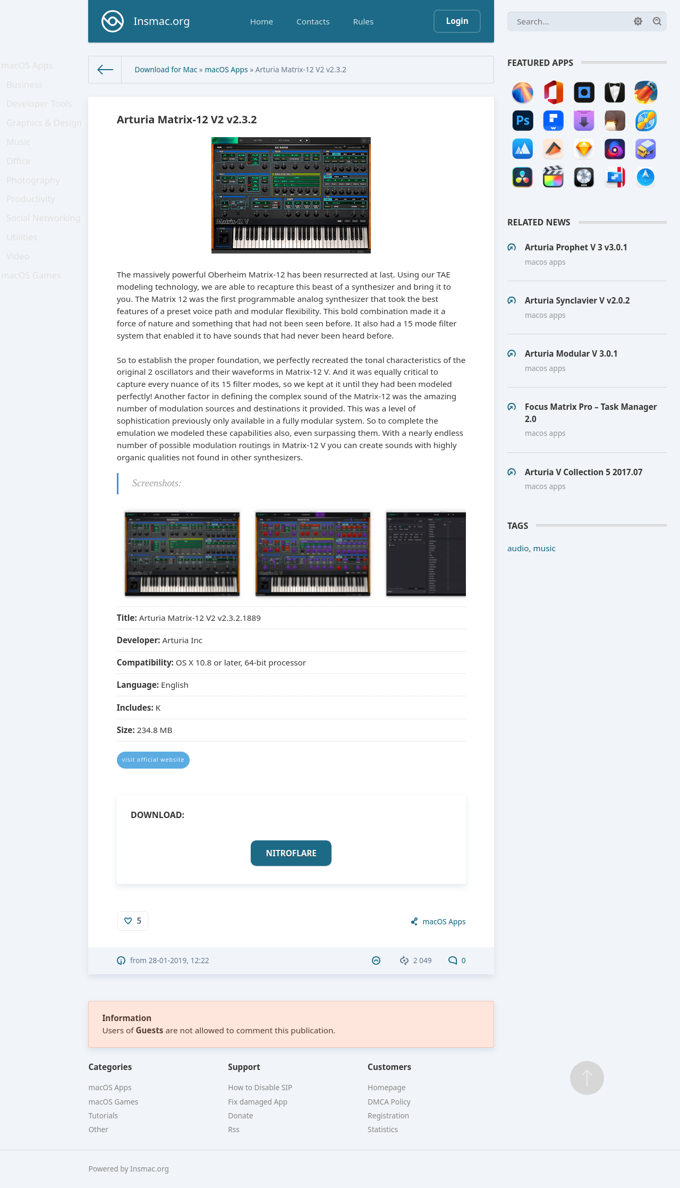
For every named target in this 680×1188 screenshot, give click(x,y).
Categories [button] (110, 1066)
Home (261, 21)
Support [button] (244, 1066)
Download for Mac (165, 69)
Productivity (33, 222)
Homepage (386, 1087)
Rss (234, 1129)
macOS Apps (29, 67)
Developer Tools (41, 111)
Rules (363, 21)
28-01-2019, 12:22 (179, 960)
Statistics (383, 1129)
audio (518, 548)
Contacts (312, 21)
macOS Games (33, 311)
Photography (35, 200)
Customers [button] (389, 1066)
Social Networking (45, 244)
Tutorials (103, 1115)
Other (98, 1129)
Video (21, 288)
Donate (240, 1115)
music (544, 548)
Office (22, 178)
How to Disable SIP (260, 1087)
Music (22, 155)
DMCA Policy (389, 1102)
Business (27, 89)
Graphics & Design (46, 133)
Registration (388, 1115)
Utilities (25, 266)
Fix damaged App (257, 1102)
